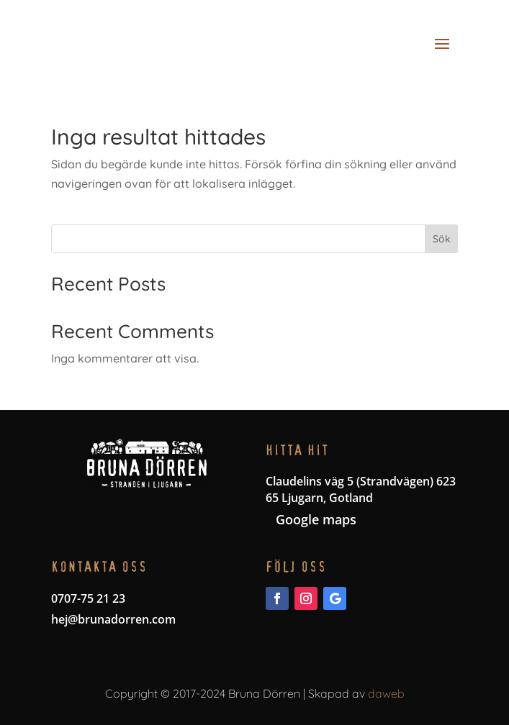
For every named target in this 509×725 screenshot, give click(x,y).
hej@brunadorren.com (113, 619)
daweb (386, 693)
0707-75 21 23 (88, 598)
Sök (442, 238)
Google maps (316, 519)
